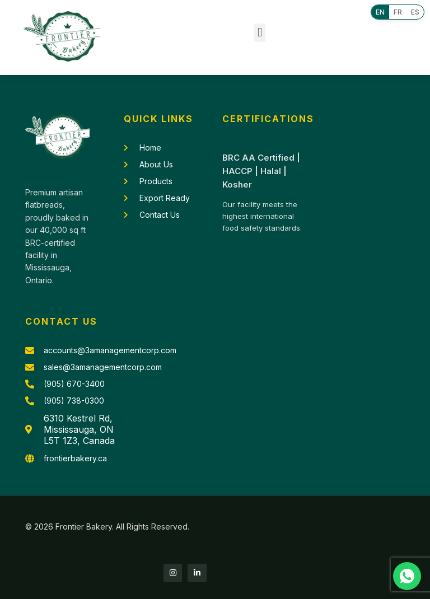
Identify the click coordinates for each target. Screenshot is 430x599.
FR (398, 12)
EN (380, 12)
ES (415, 12)
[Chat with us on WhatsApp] (407, 576)
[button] (259, 33)
